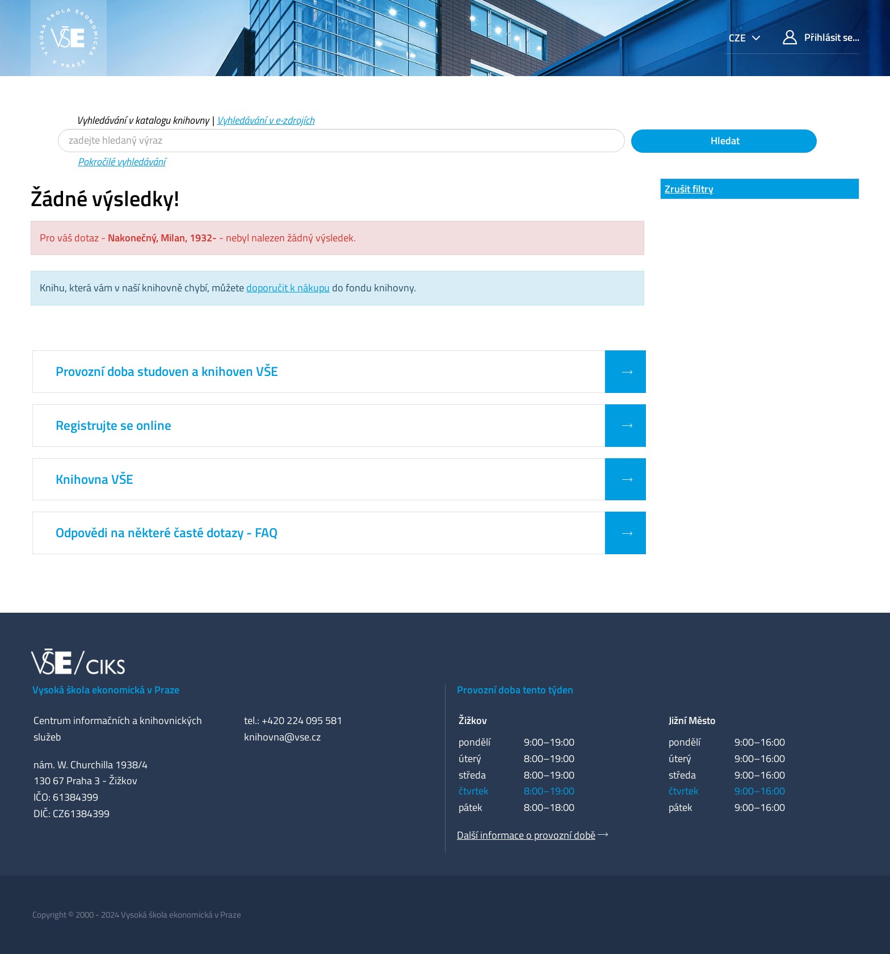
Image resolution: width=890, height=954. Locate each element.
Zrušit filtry (689, 188)
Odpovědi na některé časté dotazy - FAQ (167, 532)
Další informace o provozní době (526, 835)
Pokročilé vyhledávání (121, 161)
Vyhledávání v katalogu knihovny (143, 120)
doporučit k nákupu (288, 287)
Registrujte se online (113, 425)
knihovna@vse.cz (282, 736)
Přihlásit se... (821, 37)
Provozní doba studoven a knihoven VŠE (167, 371)
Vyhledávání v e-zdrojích (265, 120)
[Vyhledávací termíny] (341, 140)
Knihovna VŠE (94, 479)
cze (738, 37)
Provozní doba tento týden (515, 689)
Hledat (724, 140)
